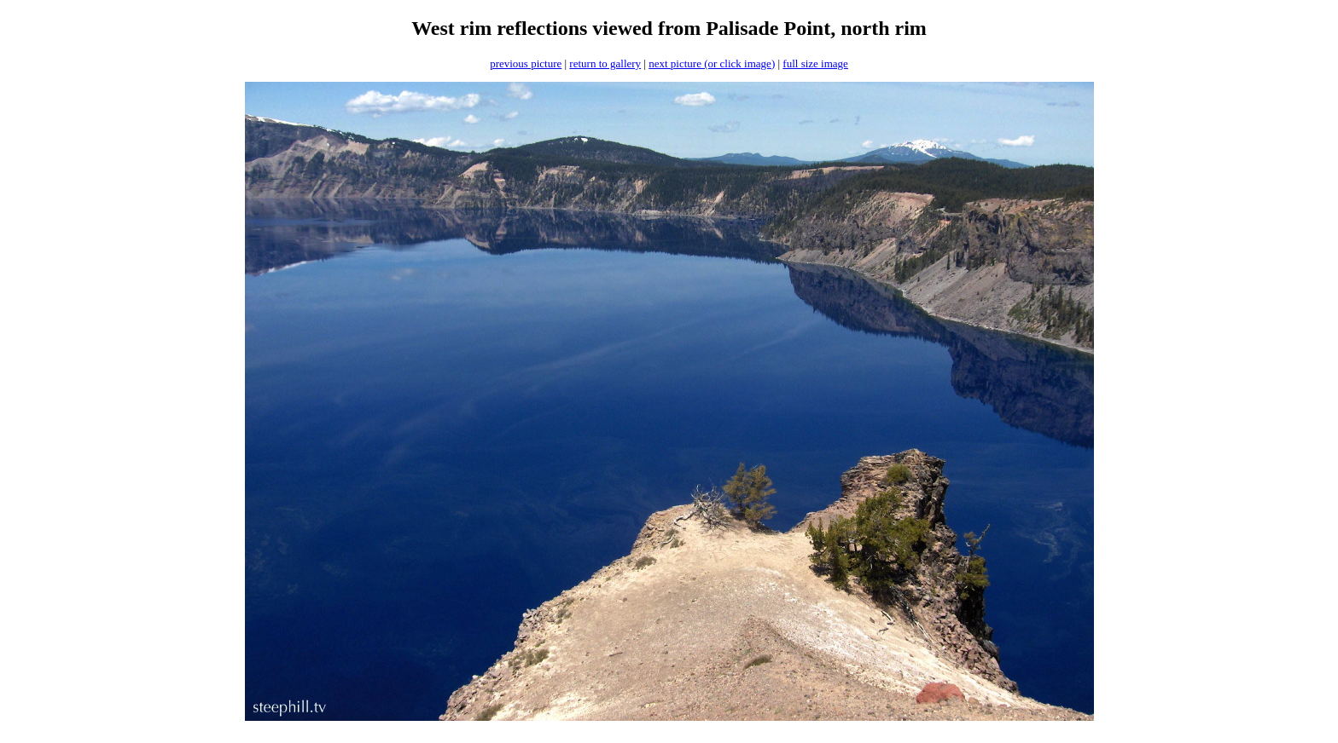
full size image (815, 63)
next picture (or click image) (712, 63)
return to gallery (605, 63)
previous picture (525, 63)
